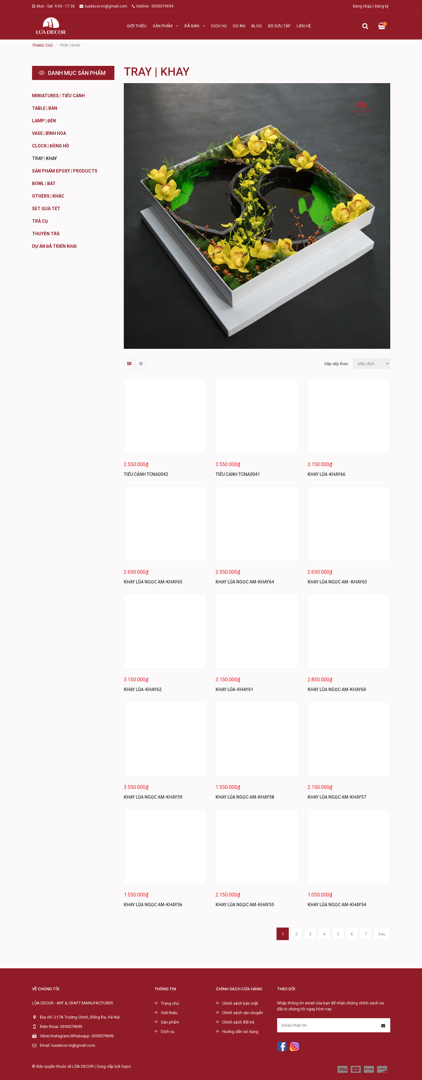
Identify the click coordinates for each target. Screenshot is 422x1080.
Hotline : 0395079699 (152, 6)
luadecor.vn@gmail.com (103, 6)
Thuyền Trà (45, 233)
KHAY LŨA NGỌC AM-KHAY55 (245, 904)
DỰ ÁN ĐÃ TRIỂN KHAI (54, 246)
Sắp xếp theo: (336, 363)
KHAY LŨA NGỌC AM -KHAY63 (337, 581)
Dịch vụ (219, 26)
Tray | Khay (44, 158)
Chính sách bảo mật (240, 1003)
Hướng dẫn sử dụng (240, 1031)
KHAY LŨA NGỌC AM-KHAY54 (337, 904)
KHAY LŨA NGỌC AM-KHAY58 (245, 797)
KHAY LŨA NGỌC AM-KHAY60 (337, 689)
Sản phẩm (165, 26)
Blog (256, 26)
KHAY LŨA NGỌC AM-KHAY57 (337, 797)
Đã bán (194, 26)
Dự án (239, 26)
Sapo (126, 1066)
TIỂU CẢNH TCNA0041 (238, 474)
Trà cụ (40, 221)
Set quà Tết (46, 208)
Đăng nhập (362, 6)
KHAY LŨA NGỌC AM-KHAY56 (153, 904)
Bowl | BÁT (44, 183)
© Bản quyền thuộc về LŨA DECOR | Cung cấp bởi (76, 1066)
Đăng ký (382, 6)
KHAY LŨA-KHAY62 (143, 689)
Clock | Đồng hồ (50, 145)
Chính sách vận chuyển (242, 1012)
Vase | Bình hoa (49, 133)
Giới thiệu (136, 26)
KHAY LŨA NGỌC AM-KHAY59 (153, 797)
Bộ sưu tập (279, 26)
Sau (381, 934)
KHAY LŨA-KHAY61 (234, 689)
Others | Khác (48, 196)
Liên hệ (304, 26)
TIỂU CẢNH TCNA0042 (146, 474)
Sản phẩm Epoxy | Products (64, 170)
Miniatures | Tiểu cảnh (58, 95)
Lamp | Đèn (44, 120)
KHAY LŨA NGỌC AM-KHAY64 (245, 581)
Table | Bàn (44, 108)
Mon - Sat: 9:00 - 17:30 (53, 6)
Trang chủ (170, 1003)
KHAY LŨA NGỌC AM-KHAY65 (153, 581)
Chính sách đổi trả (238, 1022)
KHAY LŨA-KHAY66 (326, 474)
